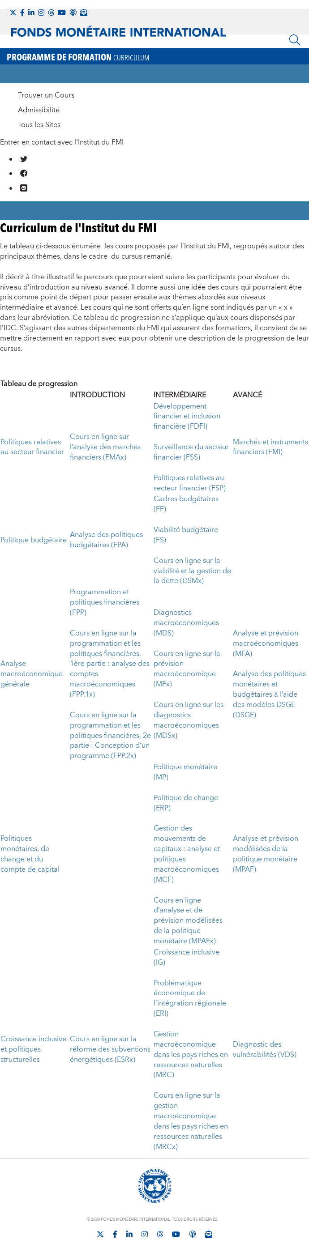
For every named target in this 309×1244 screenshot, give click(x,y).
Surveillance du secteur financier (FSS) (191, 452)
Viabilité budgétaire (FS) (186, 535)
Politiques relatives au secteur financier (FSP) (190, 483)
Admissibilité (39, 110)
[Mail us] (24, 188)
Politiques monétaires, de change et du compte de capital (30, 854)
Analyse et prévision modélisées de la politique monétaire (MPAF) (265, 854)
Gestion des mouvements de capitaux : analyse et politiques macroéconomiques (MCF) (187, 854)
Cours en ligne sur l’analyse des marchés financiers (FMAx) (105, 447)
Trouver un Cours (46, 95)
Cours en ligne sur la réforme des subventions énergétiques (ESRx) (110, 1049)
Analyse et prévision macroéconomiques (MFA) (265, 643)
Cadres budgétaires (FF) (186, 504)
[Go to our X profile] (24, 158)
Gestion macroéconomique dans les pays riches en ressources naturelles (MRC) (191, 1055)
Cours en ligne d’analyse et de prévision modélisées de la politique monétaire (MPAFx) (188, 921)
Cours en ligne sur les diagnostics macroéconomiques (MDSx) (188, 720)
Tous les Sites (39, 125)
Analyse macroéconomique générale (31, 673)
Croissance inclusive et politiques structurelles (33, 1049)
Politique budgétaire (33, 540)
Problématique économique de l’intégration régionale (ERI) (190, 998)
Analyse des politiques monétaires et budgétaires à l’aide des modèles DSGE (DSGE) (269, 694)
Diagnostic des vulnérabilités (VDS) (264, 1049)
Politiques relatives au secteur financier (32, 447)
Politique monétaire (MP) (185, 772)
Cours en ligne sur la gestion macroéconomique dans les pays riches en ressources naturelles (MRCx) (191, 1121)
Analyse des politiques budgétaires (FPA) (106, 539)
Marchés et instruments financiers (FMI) (270, 447)
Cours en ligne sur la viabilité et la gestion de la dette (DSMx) (192, 571)
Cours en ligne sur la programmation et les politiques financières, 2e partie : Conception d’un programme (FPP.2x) (110, 736)
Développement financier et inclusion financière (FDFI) (187, 416)
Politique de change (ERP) (186, 803)
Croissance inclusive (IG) (186, 957)
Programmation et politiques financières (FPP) (104, 602)
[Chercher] (294, 39)
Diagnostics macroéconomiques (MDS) (186, 622)
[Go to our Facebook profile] (24, 173)
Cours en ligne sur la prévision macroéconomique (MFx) (187, 669)
